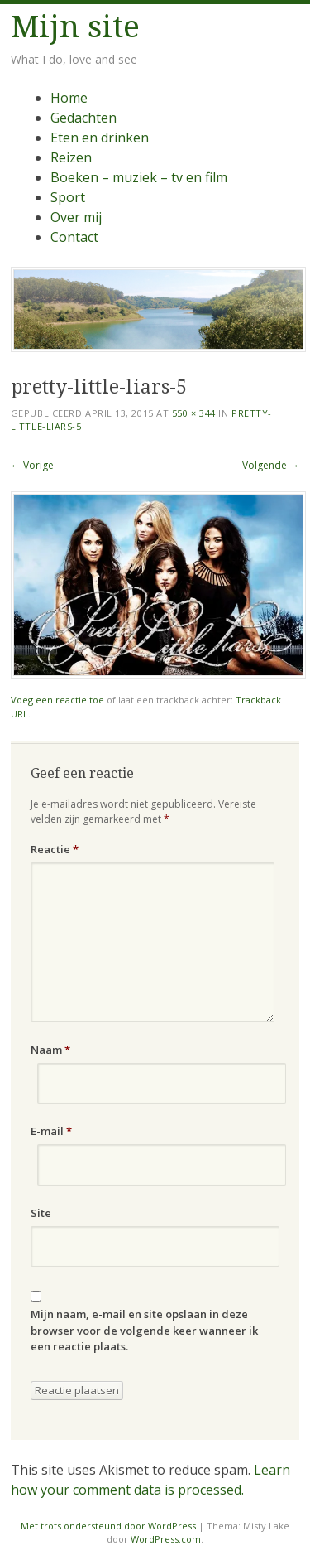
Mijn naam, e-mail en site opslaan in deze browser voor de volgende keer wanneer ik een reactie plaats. (144, 1330)
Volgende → (270, 465)
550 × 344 (194, 413)
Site (41, 1212)
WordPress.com (166, 1539)
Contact (74, 237)
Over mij (76, 217)
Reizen (71, 157)
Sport (67, 197)
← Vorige (32, 465)
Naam (50, 1049)
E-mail (51, 1130)
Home (69, 98)
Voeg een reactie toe (57, 699)
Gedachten (83, 118)
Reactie (55, 849)
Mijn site (75, 27)
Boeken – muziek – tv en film (138, 177)
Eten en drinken (99, 137)
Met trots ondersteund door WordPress (108, 1525)
